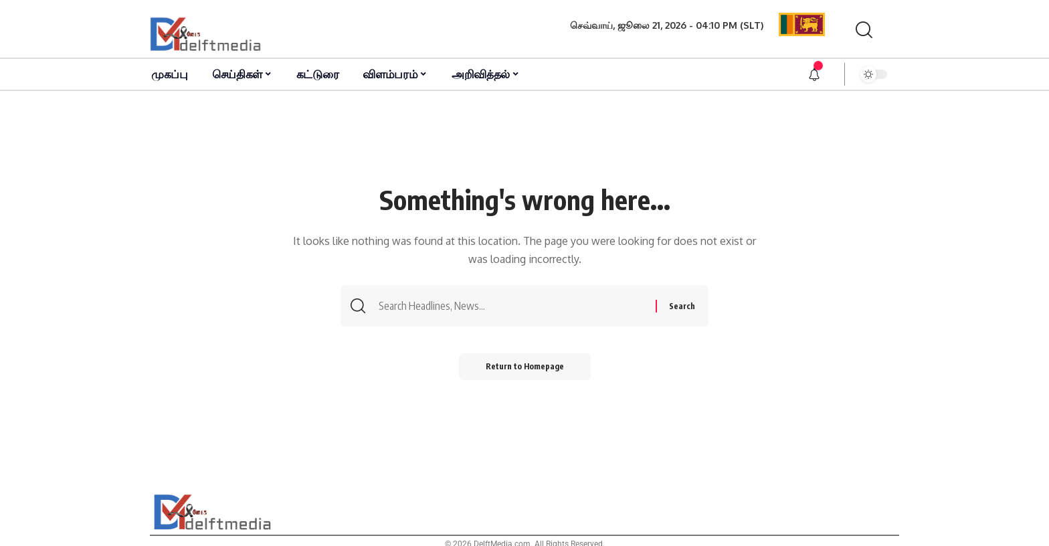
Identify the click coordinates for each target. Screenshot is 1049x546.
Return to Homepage (525, 366)
